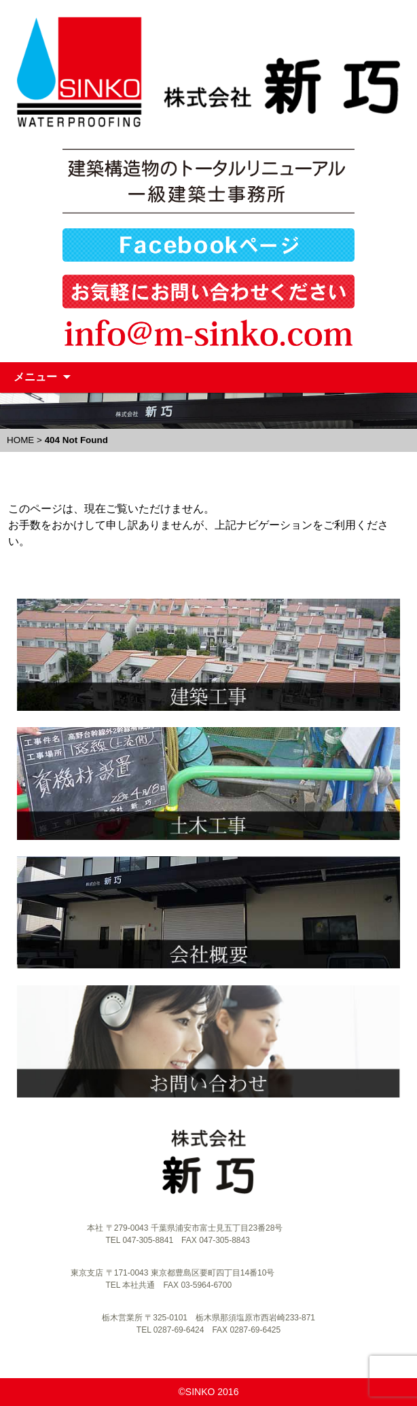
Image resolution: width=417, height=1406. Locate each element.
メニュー (35, 377)
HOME (20, 440)
